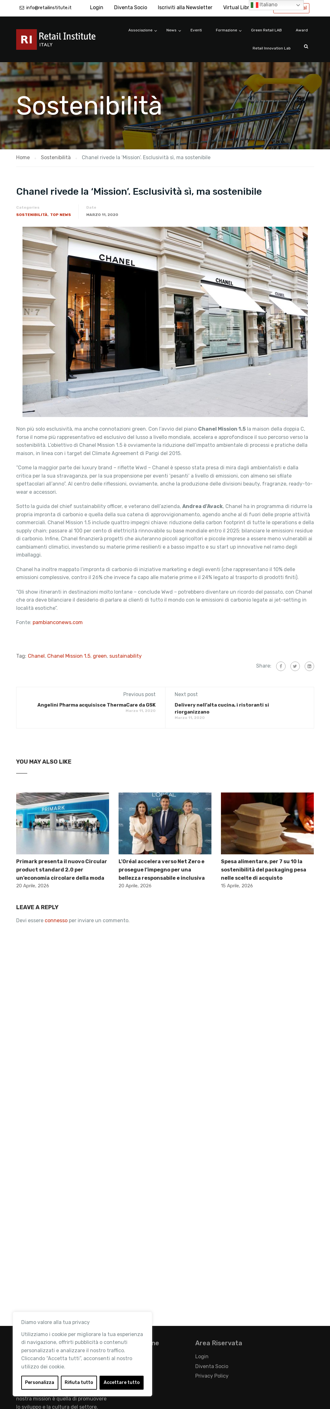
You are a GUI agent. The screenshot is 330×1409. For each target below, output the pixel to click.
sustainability (125, 656)
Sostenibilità (32, 214)
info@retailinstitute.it (49, 7)
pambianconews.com (58, 622)
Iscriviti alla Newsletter (185, 7)
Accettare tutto (122, 1382)
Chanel (36, 656)
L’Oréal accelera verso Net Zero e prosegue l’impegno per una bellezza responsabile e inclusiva (162, 869)
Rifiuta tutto (79, 1382)
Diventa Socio (130, 7)
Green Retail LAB (266, 30)
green (100, 656)
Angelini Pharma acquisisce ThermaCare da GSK (96, 705)
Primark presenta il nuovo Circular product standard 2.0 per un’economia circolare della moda (61, 869)
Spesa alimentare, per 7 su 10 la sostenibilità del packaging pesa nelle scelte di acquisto (263, 869)
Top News (60, 214)
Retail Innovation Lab (272, 48)
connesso (56, 920)
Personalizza (39, 1382)
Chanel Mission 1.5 (68, 656)
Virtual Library (240, 7)
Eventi (196, 30)
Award (302, 30)
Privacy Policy (212, 1376)
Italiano (264, 5)
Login (96, 7)
